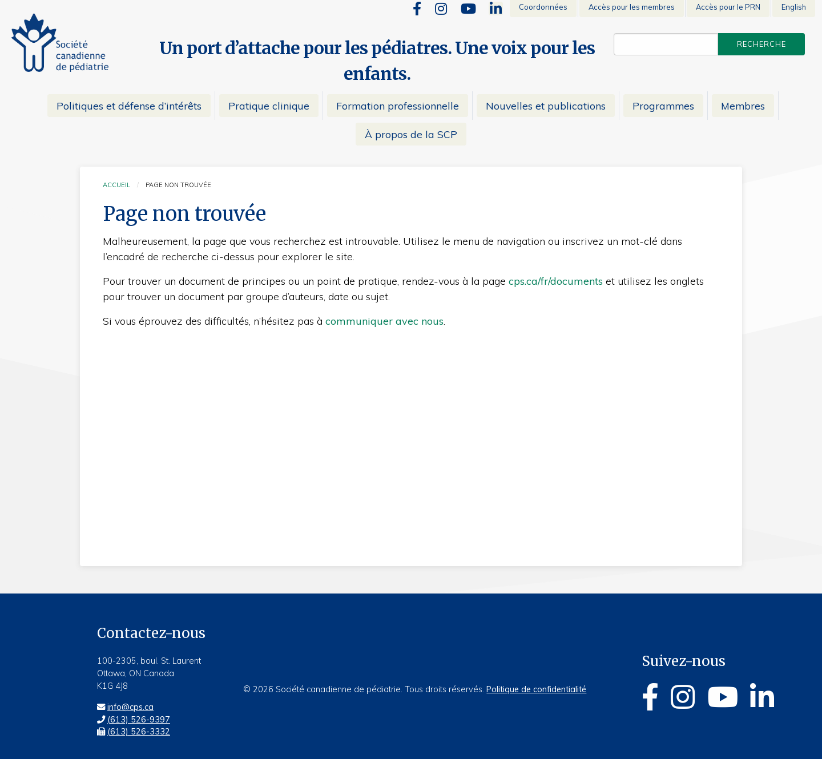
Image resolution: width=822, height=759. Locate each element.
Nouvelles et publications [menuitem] (546, 105)
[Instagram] (441, 8)
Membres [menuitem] (743, 105)
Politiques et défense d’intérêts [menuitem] (129, 105)
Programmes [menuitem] (663, 105)
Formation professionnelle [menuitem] (397, 105)
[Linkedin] (496, 8)
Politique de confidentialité (536, 689)
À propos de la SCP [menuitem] (411, 134)
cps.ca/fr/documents (556, 281)
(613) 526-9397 (138, 719)
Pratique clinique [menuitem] (268, 105)
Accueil (116, 185)
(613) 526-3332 (138, 731)
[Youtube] (468, 8)
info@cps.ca (130, 707)
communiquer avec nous (384, 321)
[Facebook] (417, 8)
